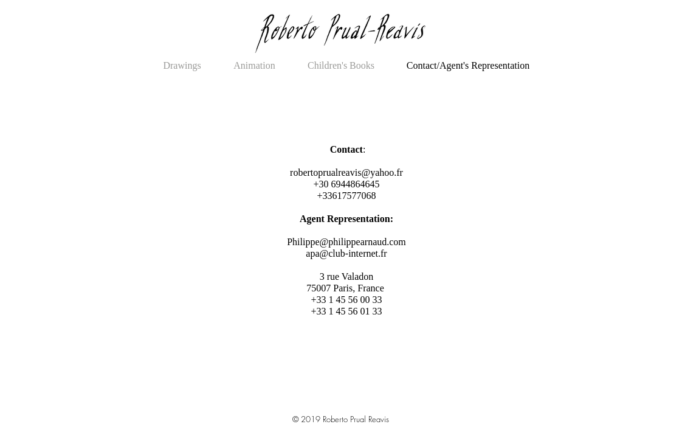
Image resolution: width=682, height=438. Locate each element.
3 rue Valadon (347, 276)
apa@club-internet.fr (346, 253)
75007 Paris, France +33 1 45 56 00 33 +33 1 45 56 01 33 (346, 299)
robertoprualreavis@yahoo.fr (346, 172)
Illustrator (339, 406)
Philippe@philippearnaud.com (346, 242)
